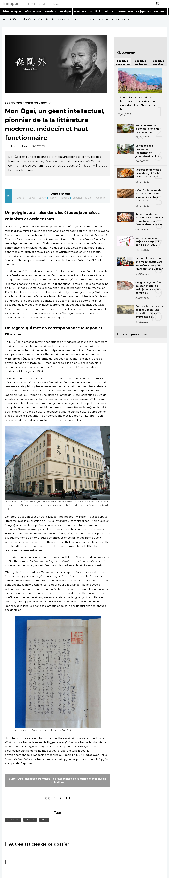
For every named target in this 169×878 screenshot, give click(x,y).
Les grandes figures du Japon (28, 102)
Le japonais (143, 11)
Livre (25, 146)
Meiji (44, 819)
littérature (13, 819)
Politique (65, 11)
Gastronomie (125, 11)
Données (160, 11)
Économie (80, 11)
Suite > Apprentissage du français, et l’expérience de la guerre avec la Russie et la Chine (57, 780)
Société (95, 11)
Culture (108, 11)
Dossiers (50, 11)
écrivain (30, 819)
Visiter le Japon (11, 11)
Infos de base (33, 11)
